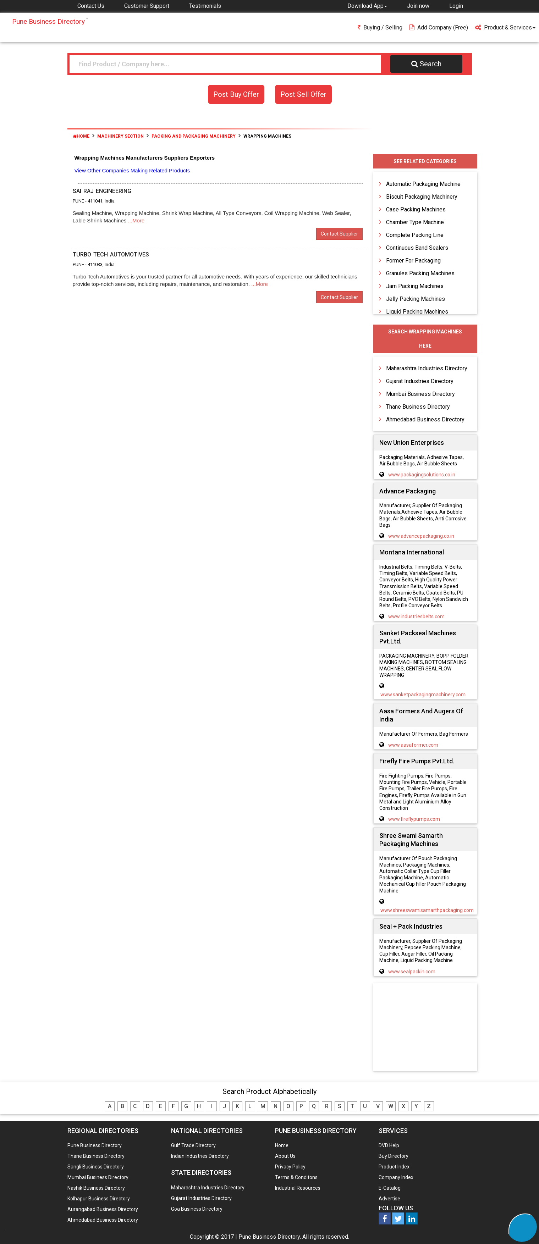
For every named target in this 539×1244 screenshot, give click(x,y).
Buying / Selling (380, 27)
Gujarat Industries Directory (419, 381)
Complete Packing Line (415, 235)
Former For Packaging (413, 260)
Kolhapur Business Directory (98, 1198)
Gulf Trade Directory (193, 1145)
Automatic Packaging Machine (423, 184)
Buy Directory (393, 1156)
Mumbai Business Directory (420, 394)
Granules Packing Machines (420, 273)
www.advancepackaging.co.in (421, 536)
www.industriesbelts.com (416, 616)
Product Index (394, 1167)
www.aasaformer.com (413, 745)
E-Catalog (390, 1188)
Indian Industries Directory (200, 1156)
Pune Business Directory (94, 1145)
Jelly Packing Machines (415, 298)
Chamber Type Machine (415, 222)
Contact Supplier (339, 234)
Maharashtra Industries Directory (426, 368)
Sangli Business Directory (95, 1167)
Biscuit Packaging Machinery (421, 196)
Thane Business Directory (418, 406)
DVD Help (389, 1145)
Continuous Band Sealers (417, 247)
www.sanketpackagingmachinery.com (423, 694)
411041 (95, 201)
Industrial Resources (297, 1188)
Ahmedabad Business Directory (425, 419)
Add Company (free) (438, 27)
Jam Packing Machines (415, 286)
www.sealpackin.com (411, 971)
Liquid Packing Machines (417, 311)
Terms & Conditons (296, 1177)
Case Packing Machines (416, 209)
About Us (285, 1156)
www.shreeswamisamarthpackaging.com (427, 910)
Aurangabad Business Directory (102, 1209)
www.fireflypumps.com (414, 819)
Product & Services (505, 27)
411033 (95, 264)
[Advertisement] (425, 1027)
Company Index (396, 1177)
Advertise (389, 1198)
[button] (367, 5)
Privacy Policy (290, 1167)
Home (81, 136)
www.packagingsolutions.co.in (421, 474)
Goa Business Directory (196, 1209)
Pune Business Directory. (269, 1236)
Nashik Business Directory (96, 1188)
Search (426, 64)
